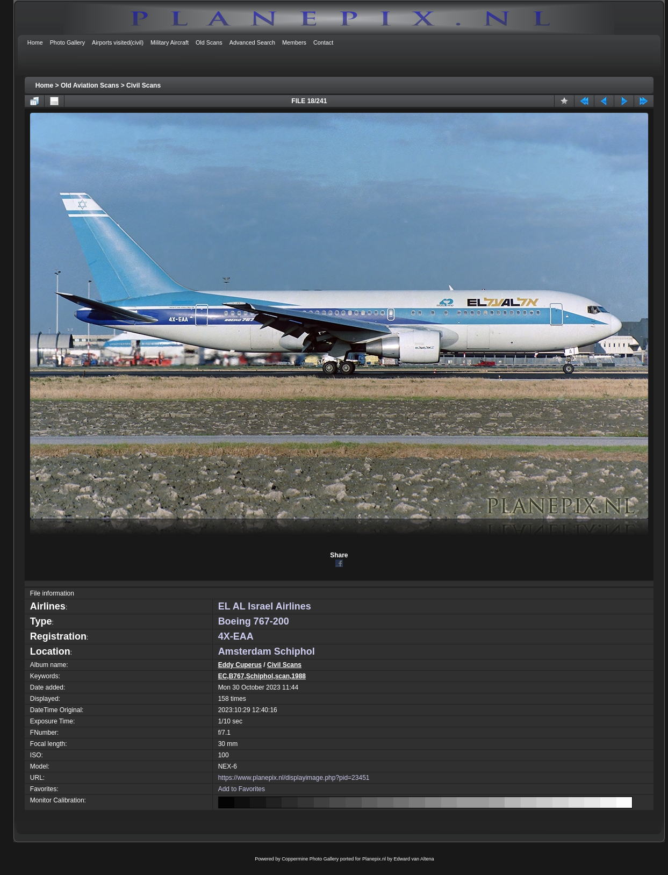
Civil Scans (143, 85)
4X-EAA (236, 636)
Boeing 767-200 (253, 621)
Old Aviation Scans (90, 85)
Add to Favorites (241, 789)
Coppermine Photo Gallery (310, 859)
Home (44, 85)
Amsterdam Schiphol (266, 651)
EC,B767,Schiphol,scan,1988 (262, 676)
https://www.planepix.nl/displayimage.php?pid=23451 (294, 777)
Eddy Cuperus (240, 665)
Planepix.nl (374, 859)
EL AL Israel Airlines (264, 606)
